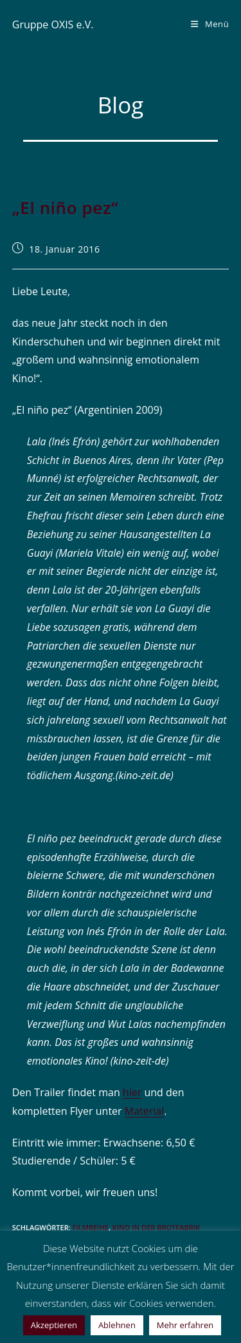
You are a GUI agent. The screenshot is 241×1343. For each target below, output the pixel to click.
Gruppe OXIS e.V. (53, 24)
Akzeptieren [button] (54, 1325)
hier (132, 1092)
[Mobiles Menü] (210, 24)
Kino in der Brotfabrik (156, 1227)
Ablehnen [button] (117, 1325)
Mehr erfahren (185, 1325)
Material (144, 1111)
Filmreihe (91, 1227)
